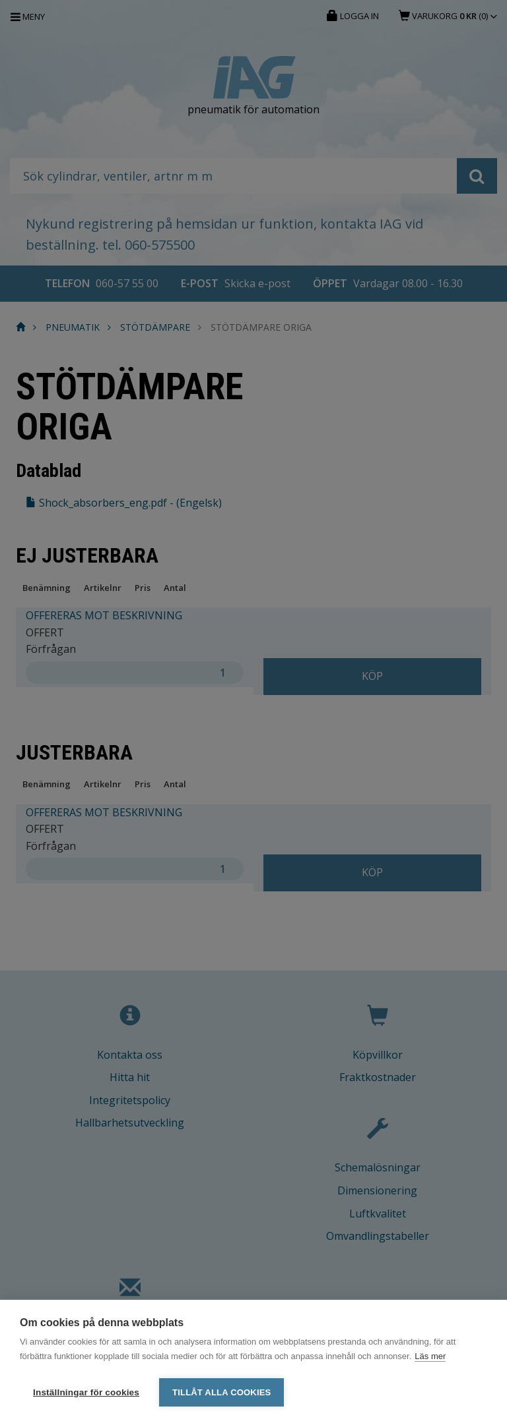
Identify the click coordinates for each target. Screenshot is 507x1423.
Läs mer (430, 1357)
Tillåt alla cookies (221, 1392)
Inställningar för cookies (86, 1392)
